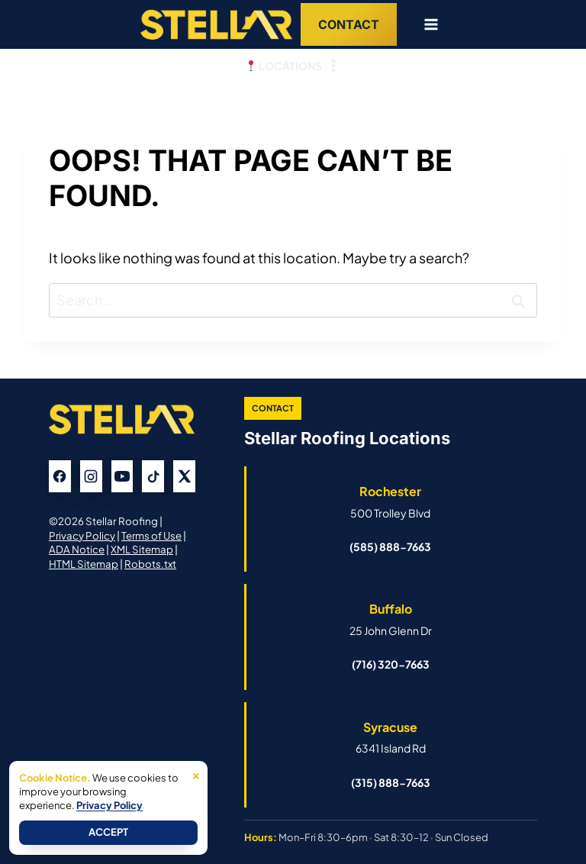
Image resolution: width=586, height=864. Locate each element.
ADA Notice (77, 549)
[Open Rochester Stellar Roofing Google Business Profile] (390, 501)
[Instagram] (91, 476)
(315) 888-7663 (390, 782)
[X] (184, 476)
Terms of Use (152, 535)
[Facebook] (60, 476)
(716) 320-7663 (391, 664)
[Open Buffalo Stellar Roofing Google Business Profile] (390, 619)
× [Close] (196, 774)
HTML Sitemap (83, 563)
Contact (348, 24)
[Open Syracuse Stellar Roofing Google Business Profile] (390, 737)
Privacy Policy (82, 535)
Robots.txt (150, 563)
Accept (108, 832)
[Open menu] (425, 24)
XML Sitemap (142, 549)
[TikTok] (153, 476)
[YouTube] (122, 476)
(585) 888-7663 (390, 546)
